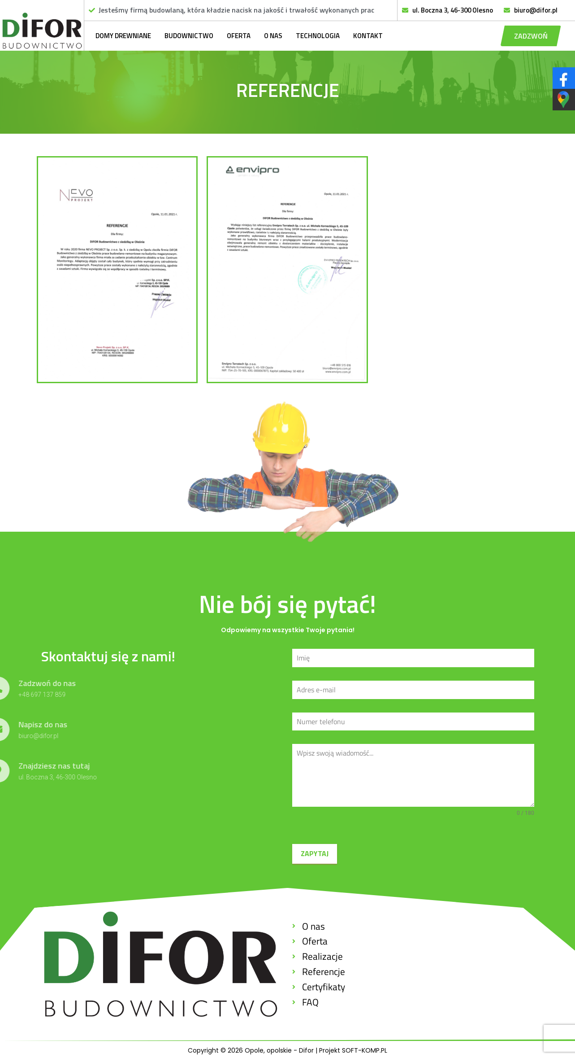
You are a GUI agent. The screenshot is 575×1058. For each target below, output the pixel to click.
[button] (531, 36)
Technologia (318, 36)
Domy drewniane (123, 36)
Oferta (239, 36)
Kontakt (368, 36)
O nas (273, 36)
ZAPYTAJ (315, 853)
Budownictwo (188, 36)
